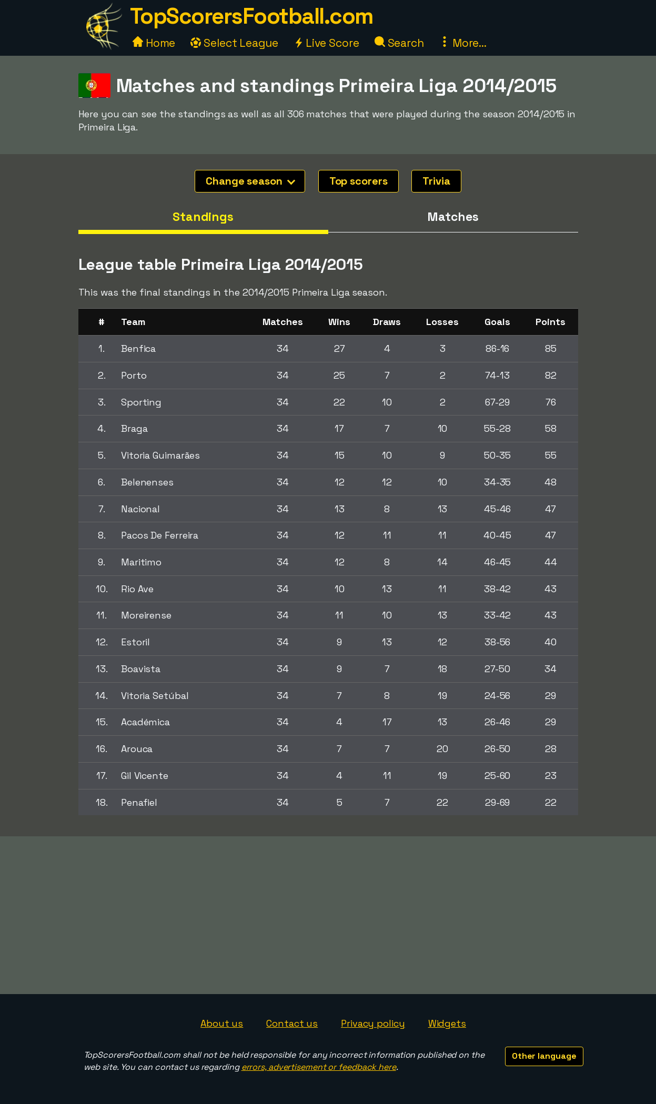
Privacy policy (373, 1023)
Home (154, 43)
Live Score (326, 43)
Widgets (447, 1023)
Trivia (436, 181)
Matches (452, 217)
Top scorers (358, 181)
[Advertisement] (328, 915)
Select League (234, 43)
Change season (250, 181)
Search (399, 43)
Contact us (292, 1023)
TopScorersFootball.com (251, 16)
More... (463, 43)
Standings (203, 217)
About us (221, 1023)
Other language (544, 1055)
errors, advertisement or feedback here (318, 1066)
